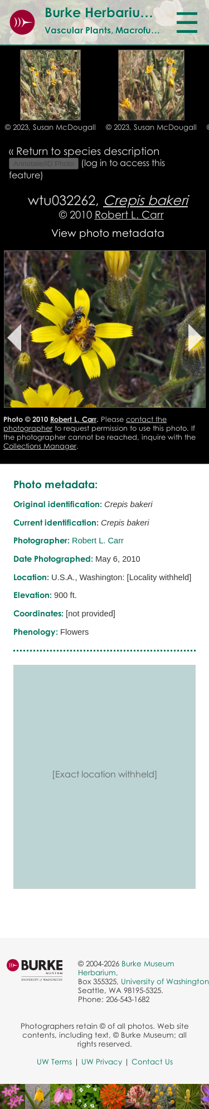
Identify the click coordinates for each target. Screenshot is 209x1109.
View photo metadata (107, 232)
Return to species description (87, 150)
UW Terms (54, 1061)
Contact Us (152, 1061)
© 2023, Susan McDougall (50, 127)
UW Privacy (101, 1061)
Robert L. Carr (129, 214)
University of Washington (165, 981)
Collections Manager (39, 445)
